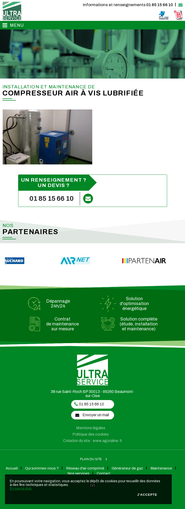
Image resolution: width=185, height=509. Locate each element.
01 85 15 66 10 (128, 4)
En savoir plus (21, 488)
